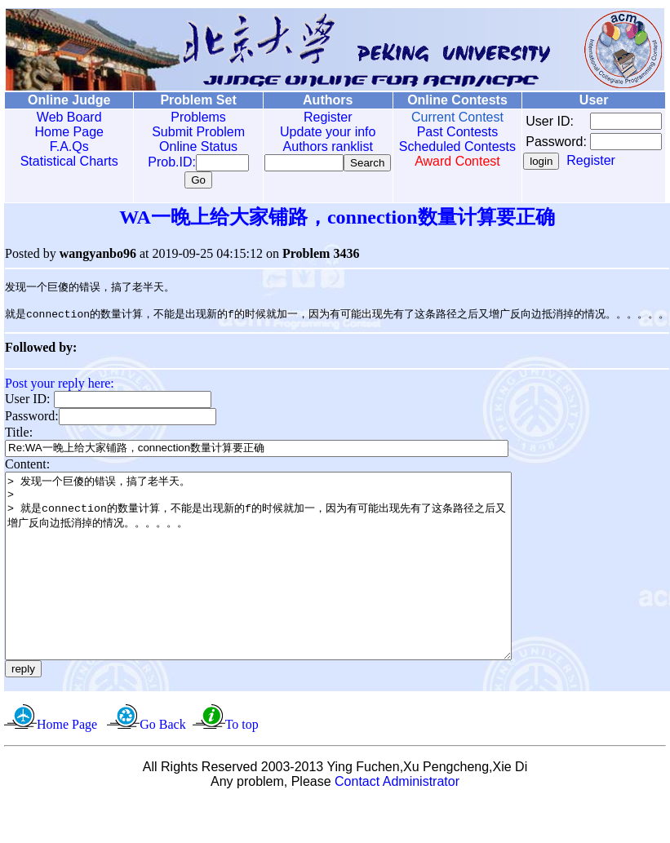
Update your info (310, 132)
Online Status (188, 146)
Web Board (65, 117)
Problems (187, 117)
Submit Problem (187, 132)
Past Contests (434, 132)
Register (310, 117)
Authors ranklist (310, 146)
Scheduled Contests (433, 146)
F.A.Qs (65, 146)
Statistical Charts (65, 161)
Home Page (65, 132)
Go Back (162, 765)
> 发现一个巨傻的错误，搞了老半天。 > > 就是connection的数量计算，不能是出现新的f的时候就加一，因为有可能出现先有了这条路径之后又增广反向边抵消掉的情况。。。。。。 (289, 588)
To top (242, 765)
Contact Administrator (397, 822)
